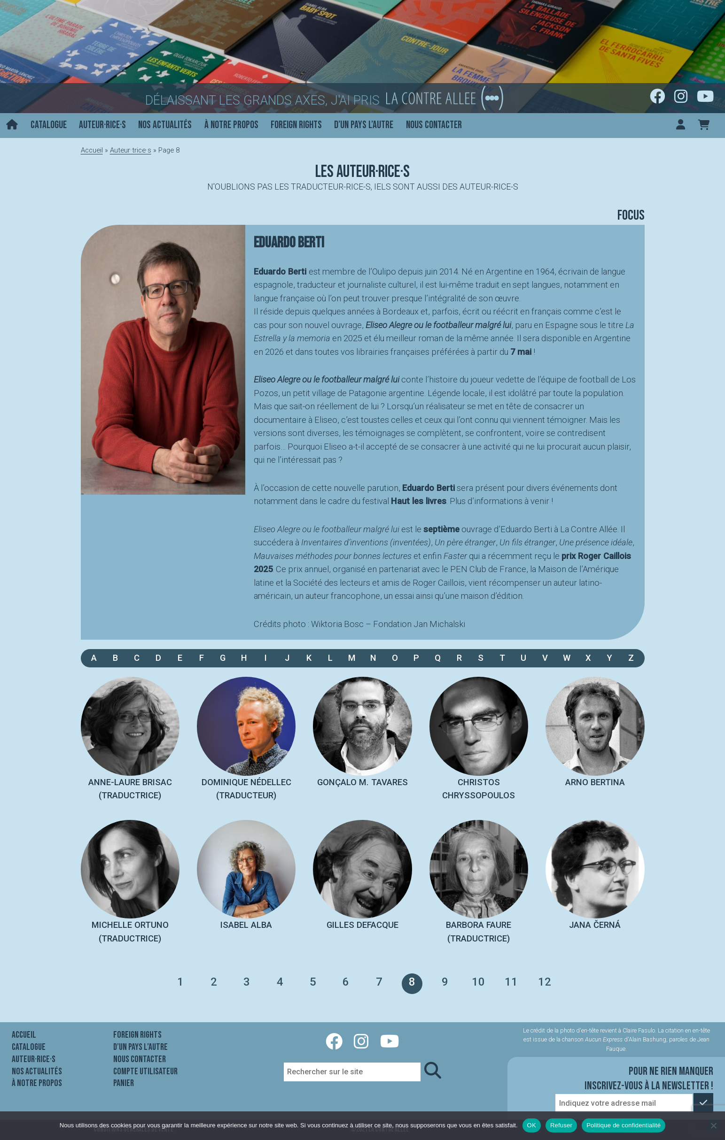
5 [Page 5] (313, 981)
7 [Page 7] (379, 981)
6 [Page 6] (346, 981)
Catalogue (49, 125)
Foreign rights (296, 125)
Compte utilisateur (145, 1071)
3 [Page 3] (246, 981)
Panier (123, 1083)
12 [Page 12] (544, 981)
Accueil (92, 150)
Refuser (561, 1125)
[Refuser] (713, 1125)
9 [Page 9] (445, 981)
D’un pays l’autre (363, 125)
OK (531, 1125)
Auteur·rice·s (102, 125)
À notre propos (231, 125)
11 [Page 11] (511, 981)
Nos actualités (165, 125)
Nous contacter (434, 125)
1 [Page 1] (180, 981)
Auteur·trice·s (130, 150)
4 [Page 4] (280, 981)
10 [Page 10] (478, 981)
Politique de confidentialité (623, 1125)
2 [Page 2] (213, 981)
